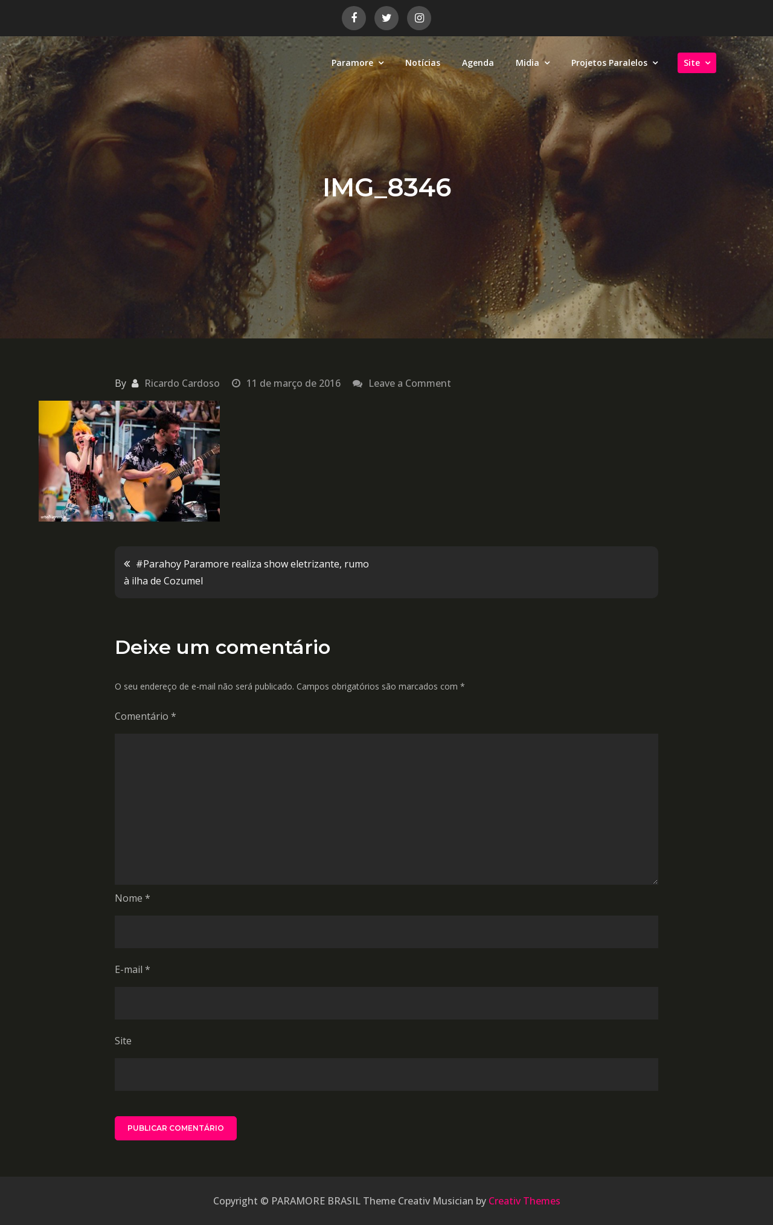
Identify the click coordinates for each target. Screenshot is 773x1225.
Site (692, 62)
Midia (527, 62)
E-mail (132, 969)
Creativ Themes (524, 1200)
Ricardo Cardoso (182, 383)
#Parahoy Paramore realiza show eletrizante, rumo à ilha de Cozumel (246, 572)
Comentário (145, 716)
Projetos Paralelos (609, 62)
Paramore (352, 62)
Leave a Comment (409, 383)
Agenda (478, 62)
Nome (132, 898)
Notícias (422, 62)
